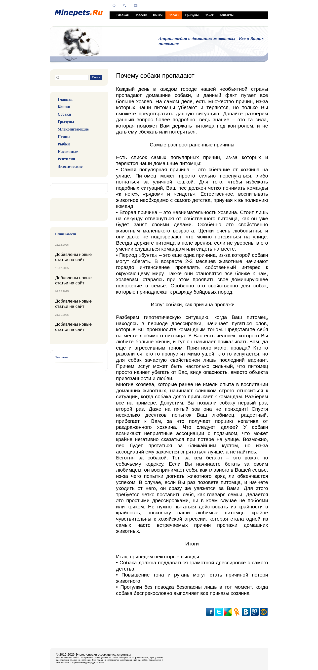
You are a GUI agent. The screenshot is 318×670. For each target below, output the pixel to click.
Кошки (157, 15)
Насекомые (68, 151)
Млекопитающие (73, 129)
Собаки (173, 15)
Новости (141, 15)
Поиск (208, 15)
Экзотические (70, 166)
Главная (123, 15)
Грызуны (192, 15)
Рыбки (64, 144)
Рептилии (66, 159)
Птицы (64, 136)
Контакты (226, 15)
